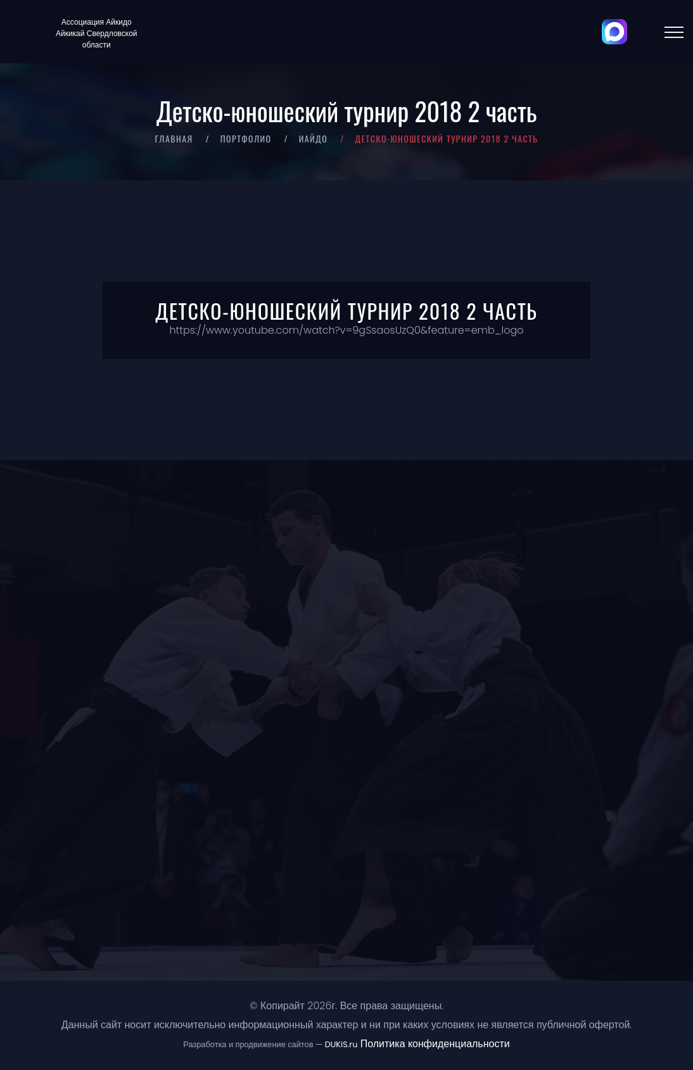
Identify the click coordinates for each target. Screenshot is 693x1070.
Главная (174, 138)
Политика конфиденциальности (435, 1043)
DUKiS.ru (341, 1044)
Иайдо (313, 138)
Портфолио (246, 138)
